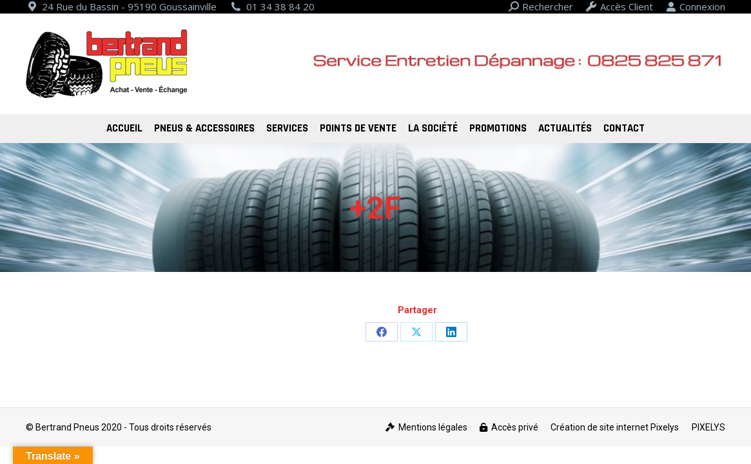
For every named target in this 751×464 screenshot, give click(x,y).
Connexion (695, 7)
